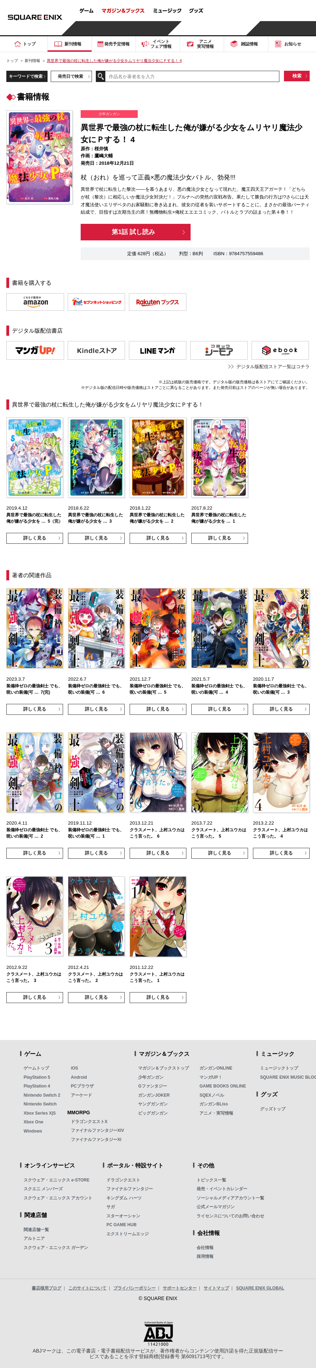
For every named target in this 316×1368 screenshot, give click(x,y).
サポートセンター (180, 1288)
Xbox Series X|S (40, 1113)
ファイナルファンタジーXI (96, 1139)
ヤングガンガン (153, 1104)
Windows (33, 1131)
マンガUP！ (210, 1077)
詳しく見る (34, 538)
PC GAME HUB (121, 1224)
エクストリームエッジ (127, 1233)
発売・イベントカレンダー (222, 1188)
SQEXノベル (211, 1095)
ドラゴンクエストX (89, 1121)
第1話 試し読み (133, 231)
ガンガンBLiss (213, 1104)
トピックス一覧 (211, 1180)
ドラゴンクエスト (123, 1180)
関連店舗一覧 (36, 1229)
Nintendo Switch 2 (42, 1095)
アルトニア (34, 1238)
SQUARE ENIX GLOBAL (260, 1288)
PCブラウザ (82, 1086)
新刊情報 (32, 60)
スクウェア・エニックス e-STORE (56, 1180)
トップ (12, 60)
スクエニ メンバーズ (43, 1188)
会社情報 (205, 1247)
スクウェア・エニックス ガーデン (56, 1247)
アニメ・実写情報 (216, 1113)
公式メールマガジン (216, 1206)
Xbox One (33, 1122)
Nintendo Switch (40, 1104)
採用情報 (205, 1256)
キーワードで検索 (26, 76)
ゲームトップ (36, 1068)
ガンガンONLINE (215, 1068)
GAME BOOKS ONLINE (222, 1086)
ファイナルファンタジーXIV (97, 1130)
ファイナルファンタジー (129, 1188)
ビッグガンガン (153, 1113)
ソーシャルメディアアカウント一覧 (230, 1198)
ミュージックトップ (279, 1068)
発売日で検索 (70, 76)
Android (79, 1077)
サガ (110, 1206)
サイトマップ (216, 1288)
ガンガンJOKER (153, 1095)
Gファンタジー (152, 1086)
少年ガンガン (150, 1077)
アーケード (81, 1095)
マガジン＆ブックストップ (163, 1068)
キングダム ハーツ (123, 1198)
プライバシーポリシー (134, 1288)
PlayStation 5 (37, 1077)
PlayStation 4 (37, 1086)
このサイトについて (87, 1288)
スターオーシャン (123, 1215)
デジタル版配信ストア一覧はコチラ (273, 366)
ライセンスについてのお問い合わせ (230, 1215)
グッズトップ (272, 1109)
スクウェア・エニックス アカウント (58, 1198)
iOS (74, 1068)
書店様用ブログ (46, 1288)
